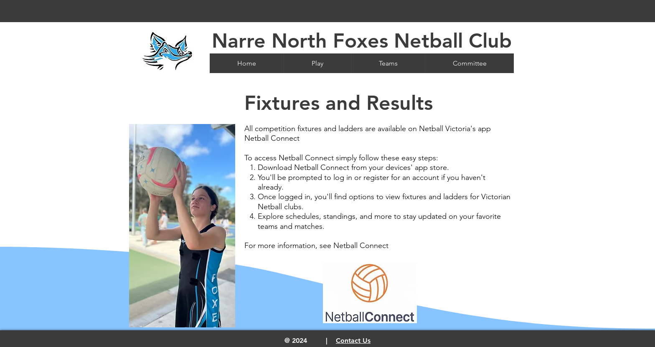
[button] (317, 63)
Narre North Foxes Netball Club (362, 40)
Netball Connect (360, 245)
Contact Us (353, 340)
